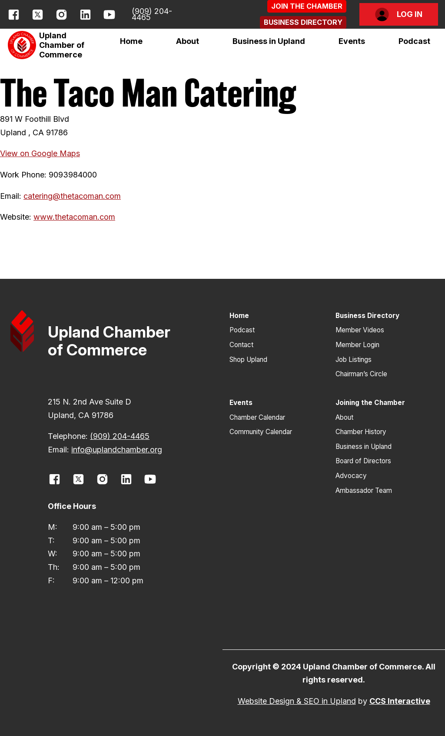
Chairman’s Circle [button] (361, 374)
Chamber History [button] (360, 432)
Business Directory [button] (367, 315)
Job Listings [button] (353, 359)
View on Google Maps (40, 153)
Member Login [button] (357, 345)
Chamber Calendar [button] (257, 417)
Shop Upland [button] (248, 359)
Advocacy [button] (351, 476)
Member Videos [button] (359, 330)
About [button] (344, 417)
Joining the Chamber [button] (370, 402)
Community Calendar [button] (260, 432)
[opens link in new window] (13, 14)
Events (352, 41)
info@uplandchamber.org (116, 449)
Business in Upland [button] (363, 446)
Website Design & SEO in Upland (297, 701)
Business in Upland (268, 41)
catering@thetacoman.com (72, 196)
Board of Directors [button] (363, 461)
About (187, 41)
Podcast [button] (414, 41)
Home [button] (131, 41)
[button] (306, 6)
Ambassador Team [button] (363, 490)
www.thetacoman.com (74, 216)
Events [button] (240, 402)
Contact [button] (241, 345)
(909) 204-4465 (152, 14)
